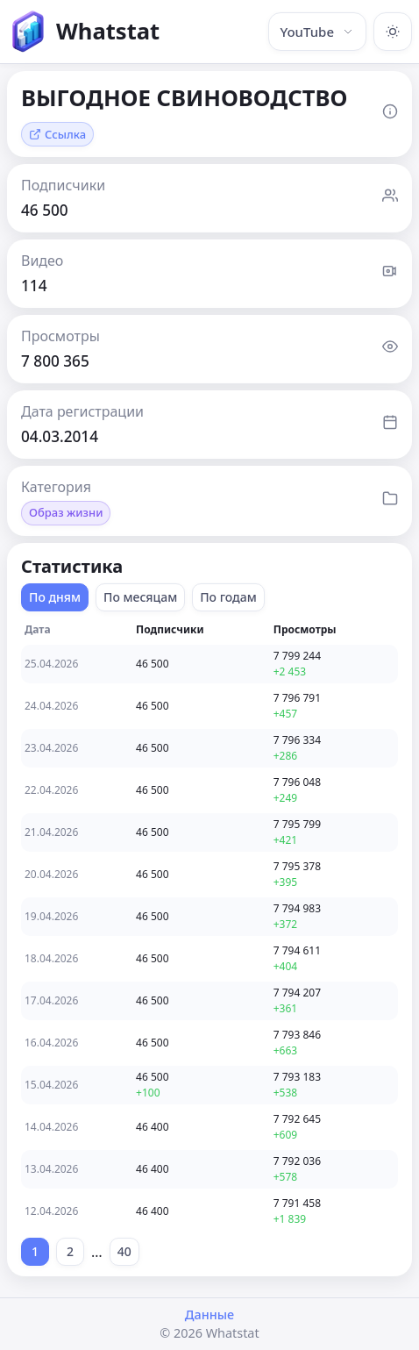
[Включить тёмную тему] (392, 31)
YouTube (317, 31)
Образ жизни (66, 512)
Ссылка (57, 134)
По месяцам (140, 597)
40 (124, 1251)
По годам (228, 597)
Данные (209, 1314)
